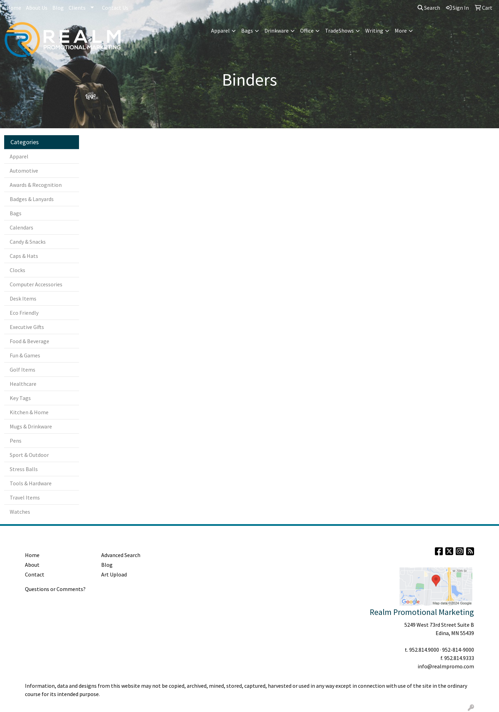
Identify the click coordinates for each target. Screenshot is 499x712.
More (401, 30)
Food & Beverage (29, 341)
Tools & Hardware (31, 483)
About (32, 564)
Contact (34, 574)
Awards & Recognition (36, 184)
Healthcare (23, 383)
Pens (15, 440)
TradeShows (339, 30)
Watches (20, 511)
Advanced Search (120, 555)
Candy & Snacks (28, 241)
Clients (77, 7)
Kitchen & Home (29, 412)
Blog (58, 7)
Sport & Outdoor (29, 454)
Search (429, 7)
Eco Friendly (24, 312)
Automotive (24, 170)
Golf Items (22, 369)
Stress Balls (24, 469)
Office (307, 30)
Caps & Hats (24, 255)
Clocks (17, 270)
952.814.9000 (424, 649)
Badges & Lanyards (32, 199)
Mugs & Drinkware (31, 426)
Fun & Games (25, 355)
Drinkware (276, 30)
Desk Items (23, 298)
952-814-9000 (458, 649)
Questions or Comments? (55, 588)
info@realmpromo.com (446, 666)
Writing (374, 30)
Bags (247, 30)
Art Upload (114, 574)
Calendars (21, 227)
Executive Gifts (27, 326)
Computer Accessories (36, 284)
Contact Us (115, 7)
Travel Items (25, 497)
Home (14, 7)
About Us (36, 7)
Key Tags (20, 397)
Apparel (220, 30)
